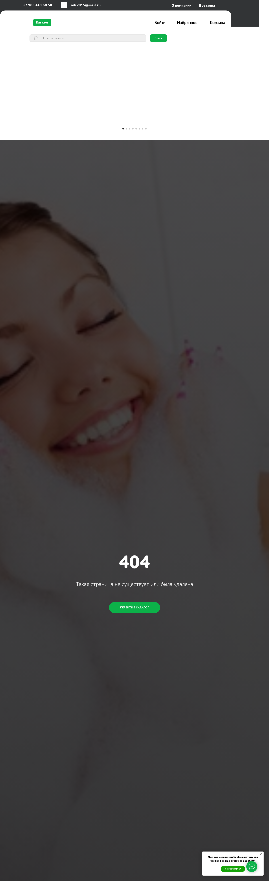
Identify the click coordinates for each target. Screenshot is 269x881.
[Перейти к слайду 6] (139, 129)
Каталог (42, 22)
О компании (181, 5)
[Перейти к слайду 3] (129, 129)
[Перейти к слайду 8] (146, 129)
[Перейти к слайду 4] (133, 129)
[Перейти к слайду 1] (123, 129)
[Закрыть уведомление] (261, 854)
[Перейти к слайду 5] (136, 129)
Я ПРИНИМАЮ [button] (233, 868)
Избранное (187, 22)
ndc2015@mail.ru (85, 5)
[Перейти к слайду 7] (142, 129)
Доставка (207, 5)
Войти (159, 22)
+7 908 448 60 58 (37, 5)
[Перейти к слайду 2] (126, 129)
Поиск (158, 38)
